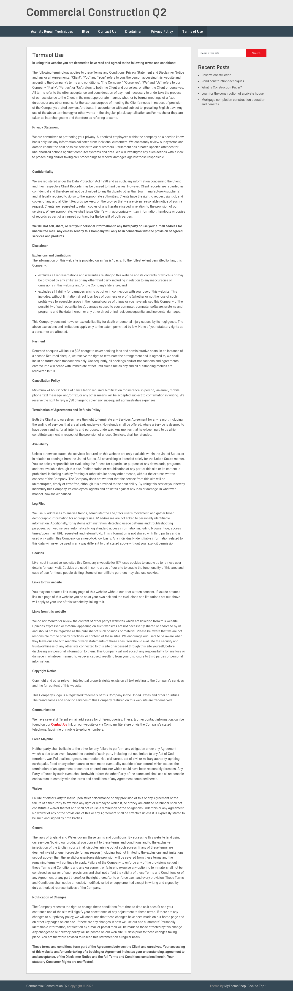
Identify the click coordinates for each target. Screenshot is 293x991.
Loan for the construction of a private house (232, 93)
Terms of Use (192, 31)
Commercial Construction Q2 (96, 12)
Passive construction (216, 75)
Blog (85, 31)
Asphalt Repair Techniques (52, 31)
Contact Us (107, 31)
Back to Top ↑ (257, 986)
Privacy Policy (162, 31)
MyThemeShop (235, 986)
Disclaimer (133, 31)
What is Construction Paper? (221, 87)
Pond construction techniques (222, 81)
